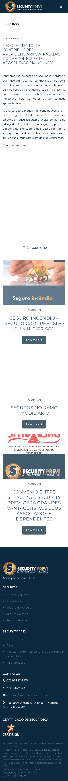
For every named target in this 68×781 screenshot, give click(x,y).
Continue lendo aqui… (16, 145)
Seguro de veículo (18, 607)
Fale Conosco (15, 662)
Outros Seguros (17, 595)
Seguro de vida (16, 620)
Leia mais (34, 340)
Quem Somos (15, 639)
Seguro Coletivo (17, 614)
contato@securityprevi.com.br (27, 695)
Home (6, 24)
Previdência (14, 601)
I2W (23, 775)
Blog (9, 645)
